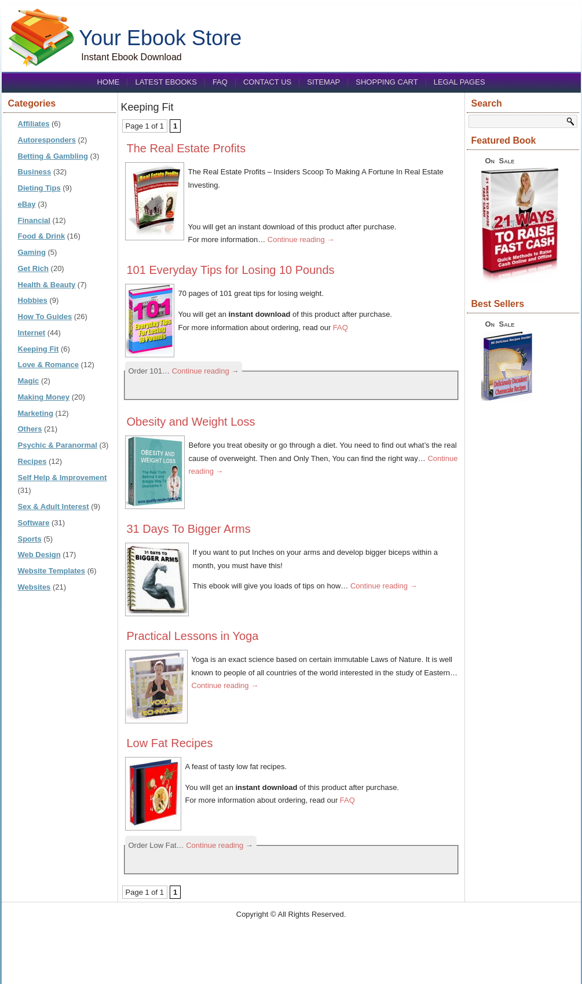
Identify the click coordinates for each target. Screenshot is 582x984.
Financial (34, 220)
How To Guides (45, 316)
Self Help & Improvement (62, 477)
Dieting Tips (39, 188)
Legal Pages (459, 82)
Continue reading (301, 239)
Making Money (44, 397)
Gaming (32, 252)
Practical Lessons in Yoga (193, 636)
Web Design (39, 554)
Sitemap (323, 82)
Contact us (267, 82)
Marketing (35, 413)
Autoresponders (47, 140)
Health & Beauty (47, 284)
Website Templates (52, 570)
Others (30, 429)
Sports (30, 539)
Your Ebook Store (160, 38)
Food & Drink (41, 236)
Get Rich (33, 268)
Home (108, 82)
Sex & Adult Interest (53, 506)
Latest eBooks (165, 82)
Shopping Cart (387, 82)
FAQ (220, 82)
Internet (32, 332)
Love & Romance (48, 364)
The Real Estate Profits (186, 148)
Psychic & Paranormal (57, 445)
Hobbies (32, 300)
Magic (28, 380)
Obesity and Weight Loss (191, 421)
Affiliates (34, 123)
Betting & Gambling (53, 156)
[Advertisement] (291, 947)
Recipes (32, 461)
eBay (27, 204)
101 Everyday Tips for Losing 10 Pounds (231, 270)
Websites (34, 587)
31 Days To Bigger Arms (189, 528)
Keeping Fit (38, 349)
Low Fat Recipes (170, 743)
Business (35, 171)
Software (34, 522)
